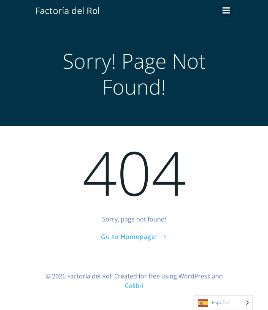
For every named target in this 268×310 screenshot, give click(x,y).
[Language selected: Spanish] (223, 302)
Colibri (134, 286)
